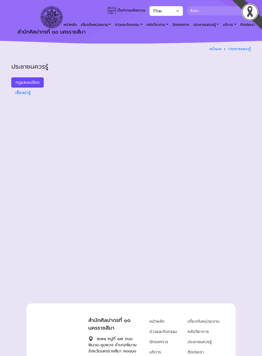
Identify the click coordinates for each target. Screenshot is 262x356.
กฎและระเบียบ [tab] (27, 82)
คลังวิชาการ (198, 332)
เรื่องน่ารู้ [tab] (22, 93)
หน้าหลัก (157, 321)
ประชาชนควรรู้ (239, 48)
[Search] (217, 10)
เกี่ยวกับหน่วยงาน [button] (94, 24)
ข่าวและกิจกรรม (163, 332)
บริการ (155, 352)
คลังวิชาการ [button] (156, 24)
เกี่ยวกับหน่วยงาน (204, 321)
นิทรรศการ (180, 24)
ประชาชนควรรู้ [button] (204, 24)
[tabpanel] (162, 79)
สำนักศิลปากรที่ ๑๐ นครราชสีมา (51, 21)
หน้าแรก (215, 48)
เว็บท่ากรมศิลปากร (126, 10)
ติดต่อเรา (196, 352)
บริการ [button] (228, 24)
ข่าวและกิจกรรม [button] (127, 24)
